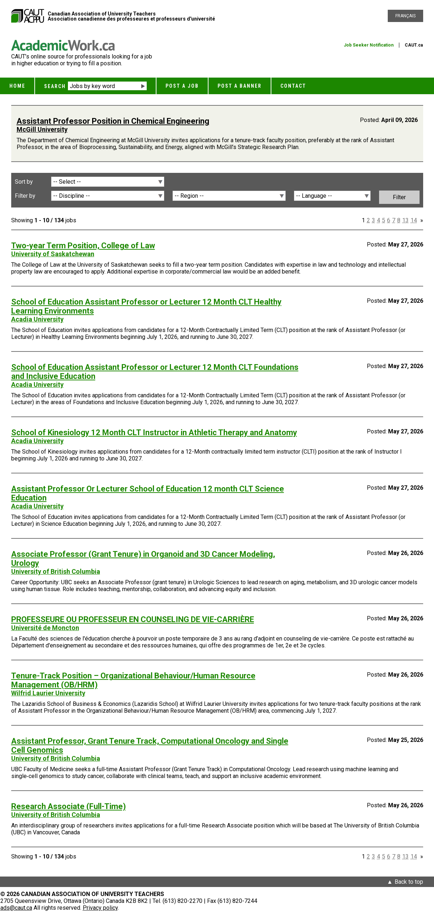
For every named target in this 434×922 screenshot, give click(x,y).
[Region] (229, 196)
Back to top (409, 881)
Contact (293, 86)
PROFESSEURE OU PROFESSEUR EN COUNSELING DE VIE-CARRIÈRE (132, 619)
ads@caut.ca (16, 907)
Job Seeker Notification (369, 45)
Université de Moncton (45, 628)
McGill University (42, 129)
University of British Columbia (55, 571)
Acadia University (37, 319)
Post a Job (182, 86)
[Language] (332, 196)
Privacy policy (100, 907)
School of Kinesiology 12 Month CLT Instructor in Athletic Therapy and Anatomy (154, 432)
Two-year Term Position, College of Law (83, 245)
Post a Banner (240, 86)
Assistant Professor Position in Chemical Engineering (113, 121)
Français (405, 15)
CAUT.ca (414, 45)
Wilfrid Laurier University (48, 693)
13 (405, 220)
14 (414, 220)
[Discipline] (107, 196)
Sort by (24, 181)
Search (55, 86)
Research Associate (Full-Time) (68, 806)
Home (17, 86)
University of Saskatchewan (52, 254)
